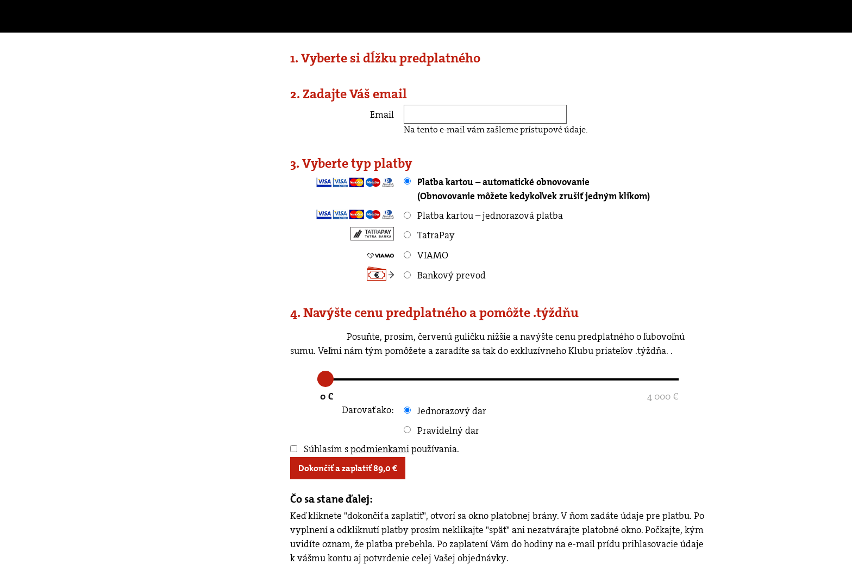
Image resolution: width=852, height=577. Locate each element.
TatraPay (429, 235)
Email (382, 115)
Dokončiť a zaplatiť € (347, 468)
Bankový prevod (445, 275)
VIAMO (426, 255)
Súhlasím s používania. (374, 449)
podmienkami (379, 449)
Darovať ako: (368, 410)
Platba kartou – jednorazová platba (483, 215)
